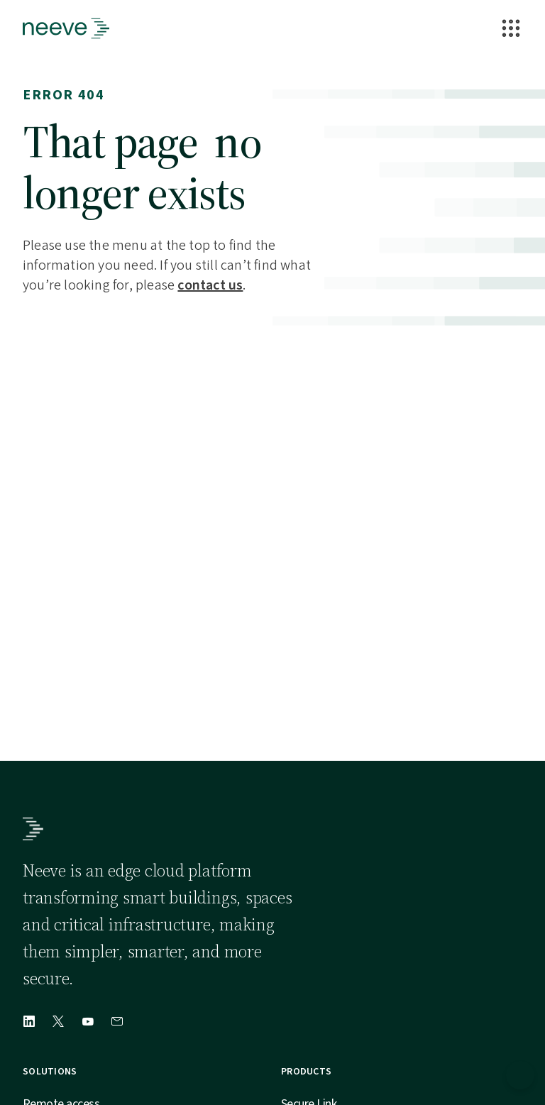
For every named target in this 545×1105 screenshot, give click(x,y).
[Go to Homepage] (66, 28)
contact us (210, 285)
